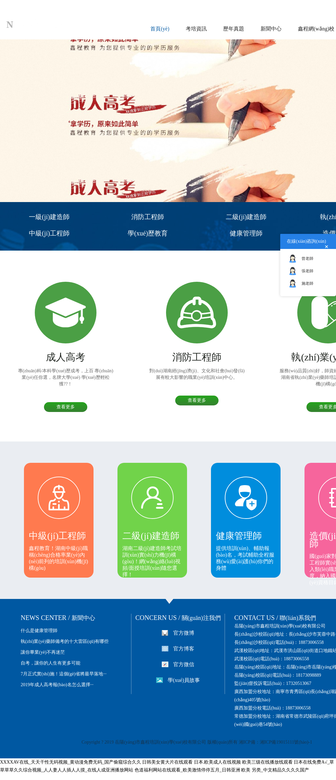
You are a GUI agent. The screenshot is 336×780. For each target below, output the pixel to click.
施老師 (307, 283)
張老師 (307, 271)
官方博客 (183, 648)
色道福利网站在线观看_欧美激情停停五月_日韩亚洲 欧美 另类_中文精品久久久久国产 (222, 770)
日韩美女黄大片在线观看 (167, 762)
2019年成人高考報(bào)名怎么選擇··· (57, 684)
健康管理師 (246, 233)
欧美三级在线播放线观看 (267, 762)
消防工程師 (147, 216)
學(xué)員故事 (184, 680)
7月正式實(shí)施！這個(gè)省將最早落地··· (64, 673)
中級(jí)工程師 (49, 233)
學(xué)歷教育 (148, 233)
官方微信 (183, 664)
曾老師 (307, 258)
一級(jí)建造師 (49, 216)
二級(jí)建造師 (246, 216)
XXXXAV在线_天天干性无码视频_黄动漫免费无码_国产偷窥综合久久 (70, 762)
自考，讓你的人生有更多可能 (50, 663)
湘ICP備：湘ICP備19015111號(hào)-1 (275, 742)
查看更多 (65, 406)
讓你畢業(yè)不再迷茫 (43, 652)
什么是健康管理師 (39, 630)
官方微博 (183, 633)
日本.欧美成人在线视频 (217, 762)
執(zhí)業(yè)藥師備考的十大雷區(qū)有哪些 (65, 641)
